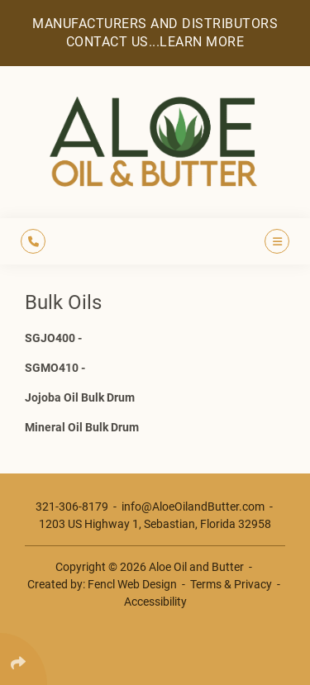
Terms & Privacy (231, 584)
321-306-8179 (72, 506)
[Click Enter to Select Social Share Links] (23, 659)
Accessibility (155, 601)
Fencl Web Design (132, 584)
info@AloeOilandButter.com (193, 506)
